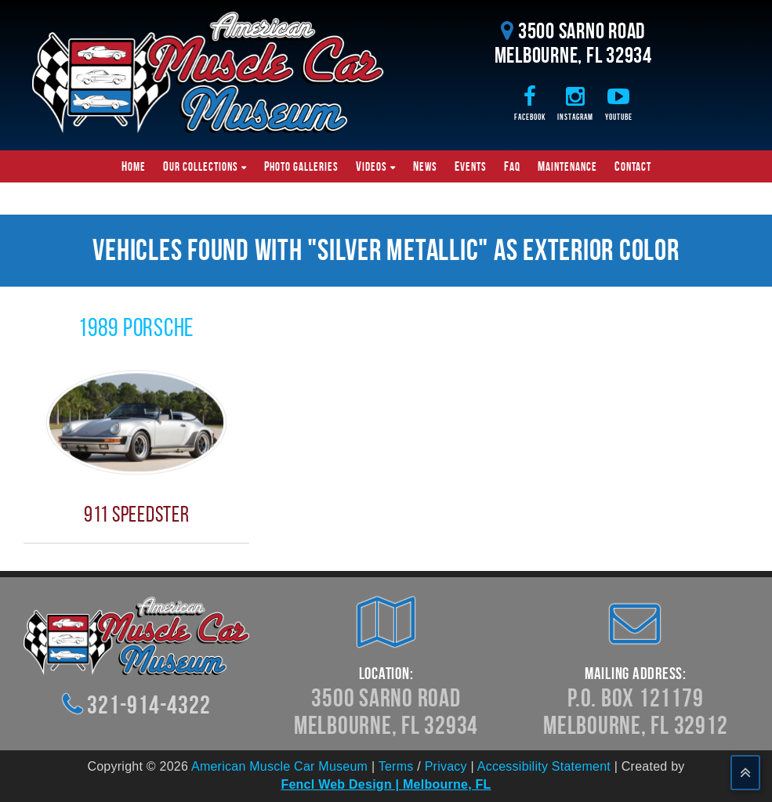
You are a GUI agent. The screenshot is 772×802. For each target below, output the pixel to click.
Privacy (446, 766)
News (425, 166)
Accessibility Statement (544, 766)
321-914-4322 (148, 704)
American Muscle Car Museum (279, 766)
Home (133, 166)
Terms (396, 766)
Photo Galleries (301, 166)
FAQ (512, 166)
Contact (632, 166)
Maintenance (567, 166)
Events (471, 166)
